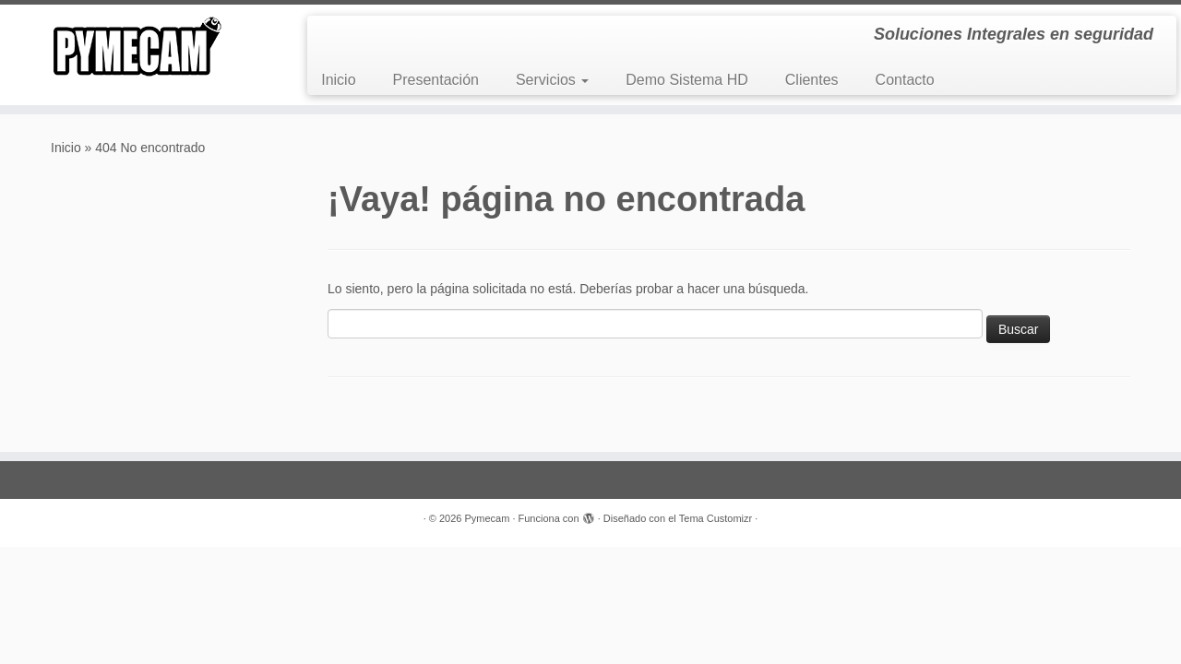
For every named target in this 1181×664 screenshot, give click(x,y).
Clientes (812, 80)
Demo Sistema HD (686, 80)
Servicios (552, 80)
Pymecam (486, 518)
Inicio (338, 80)
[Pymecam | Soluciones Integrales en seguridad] (136, 46)
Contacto (905, 80)
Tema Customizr (715, 518)
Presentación (436, 80)
